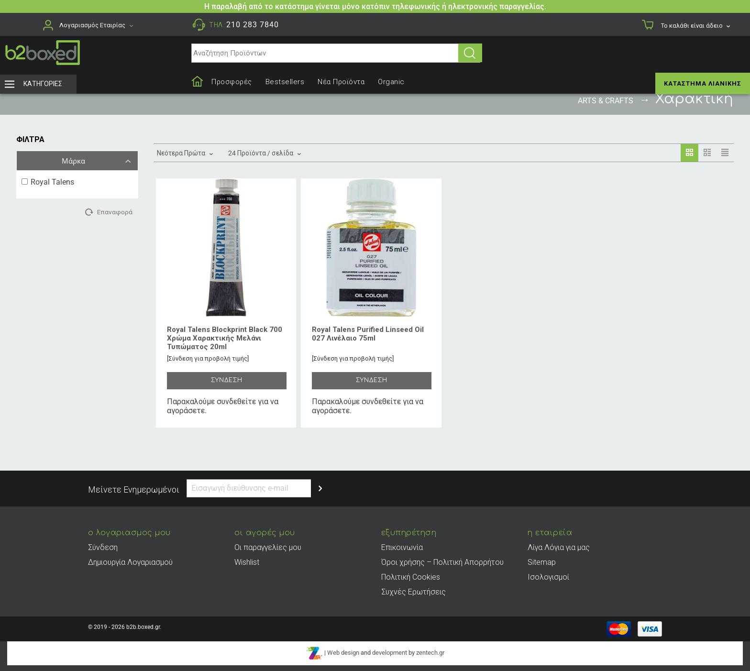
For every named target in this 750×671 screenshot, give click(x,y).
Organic (391, 81)
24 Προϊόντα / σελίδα (264, 152)
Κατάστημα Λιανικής (702, 83)
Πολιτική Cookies (410, 577)
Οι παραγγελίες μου (267, 547)
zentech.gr (430, 653)
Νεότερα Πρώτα (184, 152)
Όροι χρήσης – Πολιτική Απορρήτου (442, 562)
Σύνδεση (103, 547)
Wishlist (246, 562)
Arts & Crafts (605, 100)
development (389, 653)
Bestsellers (285, 81)
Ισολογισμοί (548, 577)
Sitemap (542, 562)
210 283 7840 (252, 24)
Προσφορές (231, 81)
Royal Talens (48, 182)
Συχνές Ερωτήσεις (413, 591)
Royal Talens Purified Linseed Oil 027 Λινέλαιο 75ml (368, 333)
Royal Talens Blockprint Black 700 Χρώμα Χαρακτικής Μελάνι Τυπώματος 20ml (224, 338)
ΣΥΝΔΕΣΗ (227, 380)
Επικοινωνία (402, 547)
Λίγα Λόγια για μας (559, 547)
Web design (343, 653)
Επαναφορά (114, 212)
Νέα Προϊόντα (341, 81)
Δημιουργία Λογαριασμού (130, 562)
